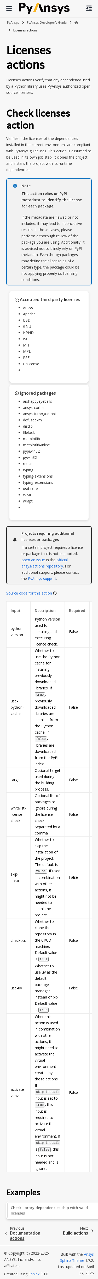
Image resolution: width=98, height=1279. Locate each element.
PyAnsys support (42, 578)
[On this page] (89, 8)
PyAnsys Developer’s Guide (47, 22)
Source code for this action (29, 593)
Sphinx (33, 1271)
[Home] (76, 22)
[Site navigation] (9, 8)
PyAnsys (13, 22)
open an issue (33, 559)
